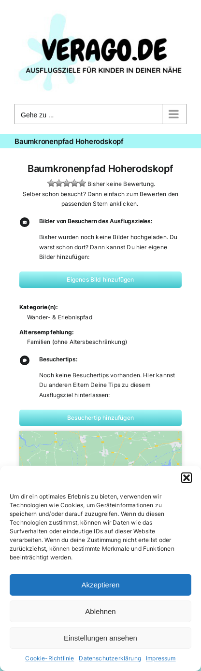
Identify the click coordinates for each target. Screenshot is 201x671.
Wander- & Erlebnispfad (59, 317)
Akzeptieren (100, 585)
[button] (186, 478)
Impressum (161, 658)
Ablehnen (100, 611)
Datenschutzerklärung (110, 658)
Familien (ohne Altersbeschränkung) (77, 341)
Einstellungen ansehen (100, 638)
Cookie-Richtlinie (49, 658)
